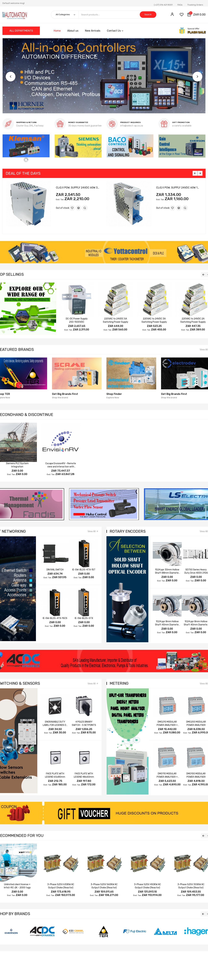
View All (92, 531)
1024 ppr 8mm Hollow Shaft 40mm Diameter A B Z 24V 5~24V (167, 624)
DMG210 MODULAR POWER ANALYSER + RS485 (167, 725)
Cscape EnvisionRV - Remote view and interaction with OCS (60, 466)
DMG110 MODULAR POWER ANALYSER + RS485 (167, 776)
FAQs (179, 5)
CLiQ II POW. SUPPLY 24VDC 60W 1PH (178, 187)
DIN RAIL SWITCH (55, 569)
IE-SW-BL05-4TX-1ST (83, 569)
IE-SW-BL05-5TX (84, 618)
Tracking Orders (195, 5)
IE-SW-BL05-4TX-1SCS (55, 618)
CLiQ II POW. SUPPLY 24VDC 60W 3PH (78, 187)
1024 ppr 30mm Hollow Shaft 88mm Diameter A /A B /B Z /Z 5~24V (167, 573)
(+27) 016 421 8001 (163, 5)
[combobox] (118, 14)
